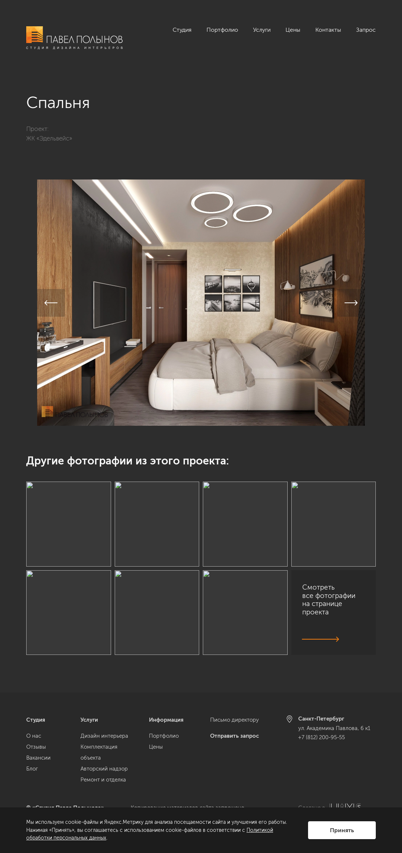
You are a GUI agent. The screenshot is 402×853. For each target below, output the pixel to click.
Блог (32, 768)
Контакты (328, 29)
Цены (292, 29)
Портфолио (222, 29)
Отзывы (36, 747)
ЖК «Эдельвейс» (49, 130)
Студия (182, 29)
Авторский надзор (104, 768)
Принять (342, 830)
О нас (33, 736)
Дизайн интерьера (104, 736)
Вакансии (38, 757)
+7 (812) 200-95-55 (321, 737)
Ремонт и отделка (103, 779)
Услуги (262, 29)
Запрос (366, 29)
